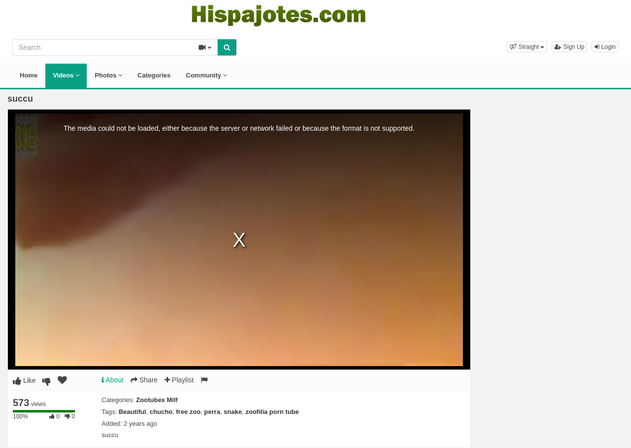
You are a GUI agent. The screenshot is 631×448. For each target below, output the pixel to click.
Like (24, 380)
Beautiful (132, 411)
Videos (66, 75)
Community (206, 75)
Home (28, 75)
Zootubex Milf (157, 400)
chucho (161, 411)
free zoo (188, 411)
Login (605, 46)
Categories (154, 75)
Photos (108, 75)
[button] (527, 46)
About (113, 380)
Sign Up (569, 46)
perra (212, 411)
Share (144, 380)
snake (233, 411)
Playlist (179, 380)
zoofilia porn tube (272, 411)
